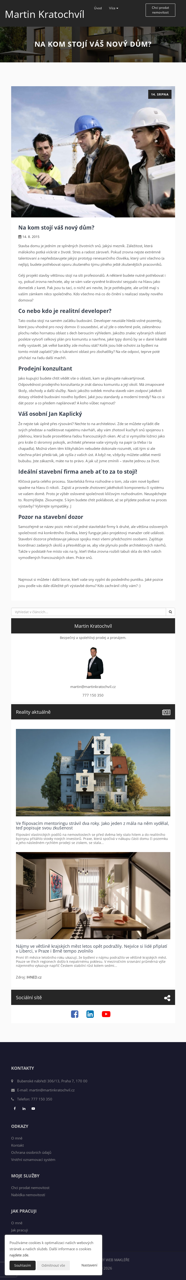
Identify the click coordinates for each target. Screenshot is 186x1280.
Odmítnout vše (53, 1265)
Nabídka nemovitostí (28, 1194)
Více (113, 8)
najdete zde (19, 1255)
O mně (16, 1138)
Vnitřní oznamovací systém (33, 1159)
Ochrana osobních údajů (31, 1152)
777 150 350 (41, 1099)
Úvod (98, 8)
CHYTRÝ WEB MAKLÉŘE (110, 1259)
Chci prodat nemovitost (160, 10)
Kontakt (17, 1145)
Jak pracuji (19, 1230)
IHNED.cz (34, 977)
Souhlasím (22, 1265)
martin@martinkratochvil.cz (52, 1090)
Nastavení (89, 1265)
